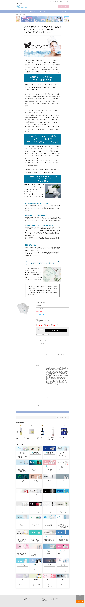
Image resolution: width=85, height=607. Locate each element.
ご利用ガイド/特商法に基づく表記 (53, 11)
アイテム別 (38, 321)
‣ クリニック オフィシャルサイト (55, 598)
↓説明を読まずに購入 (79, 601)
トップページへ (79, 598)
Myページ (47, 1)
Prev (17, 432)
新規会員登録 (63, 6)
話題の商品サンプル (32, 11)
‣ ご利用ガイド (43, 599)
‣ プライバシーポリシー (44, 600)
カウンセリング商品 (42, 11)
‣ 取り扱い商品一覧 (44, 598)
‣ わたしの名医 (52, 599)
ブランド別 (38, 320)
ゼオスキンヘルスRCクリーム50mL (62, 438)
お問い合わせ (64, 11)
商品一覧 (21, 11)
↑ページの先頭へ (80, 595)
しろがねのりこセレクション (27, 597)
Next (67, 432)
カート (51, 1)
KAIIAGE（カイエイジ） (45, 320)
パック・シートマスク (45, 321)
